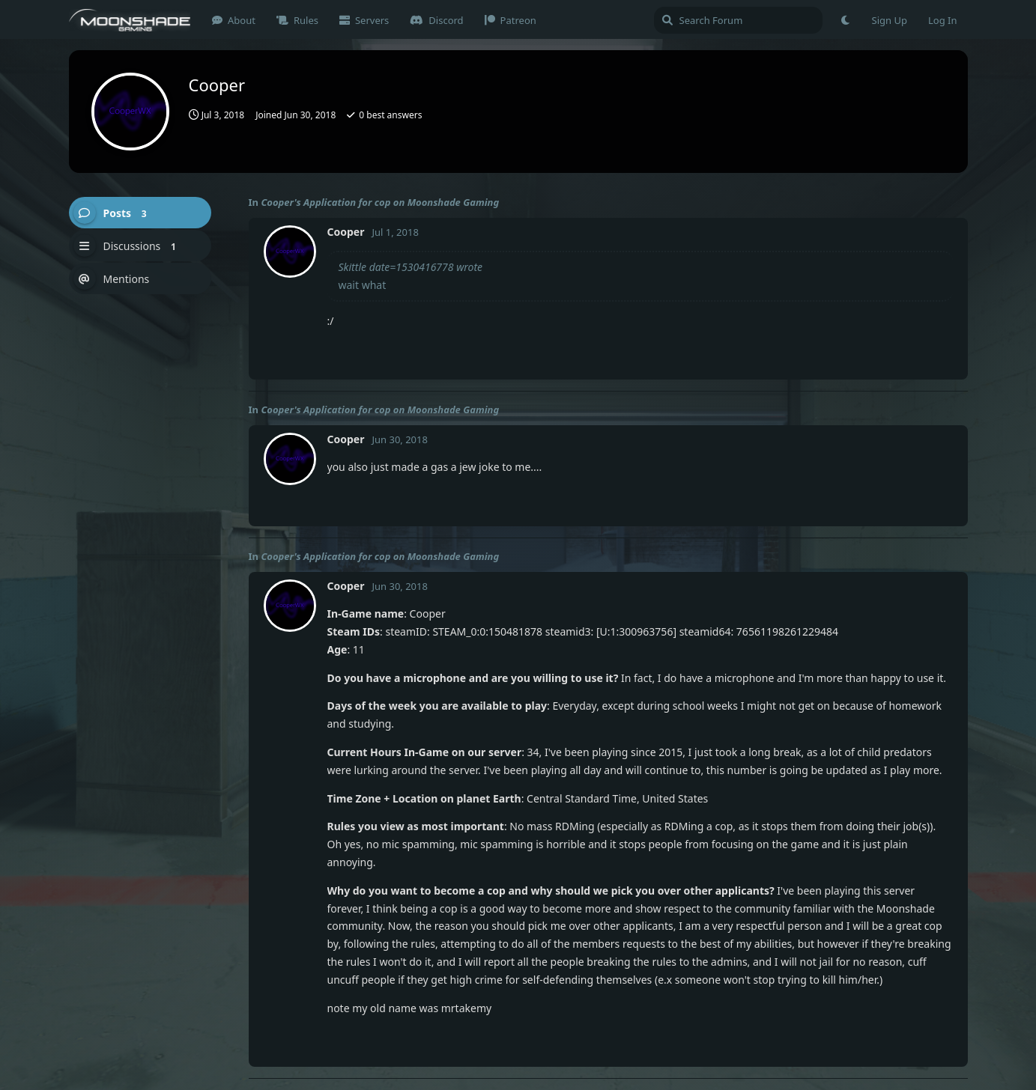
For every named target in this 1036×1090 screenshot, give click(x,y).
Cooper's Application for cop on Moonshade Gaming (380, 202)
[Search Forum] (738, 20)
